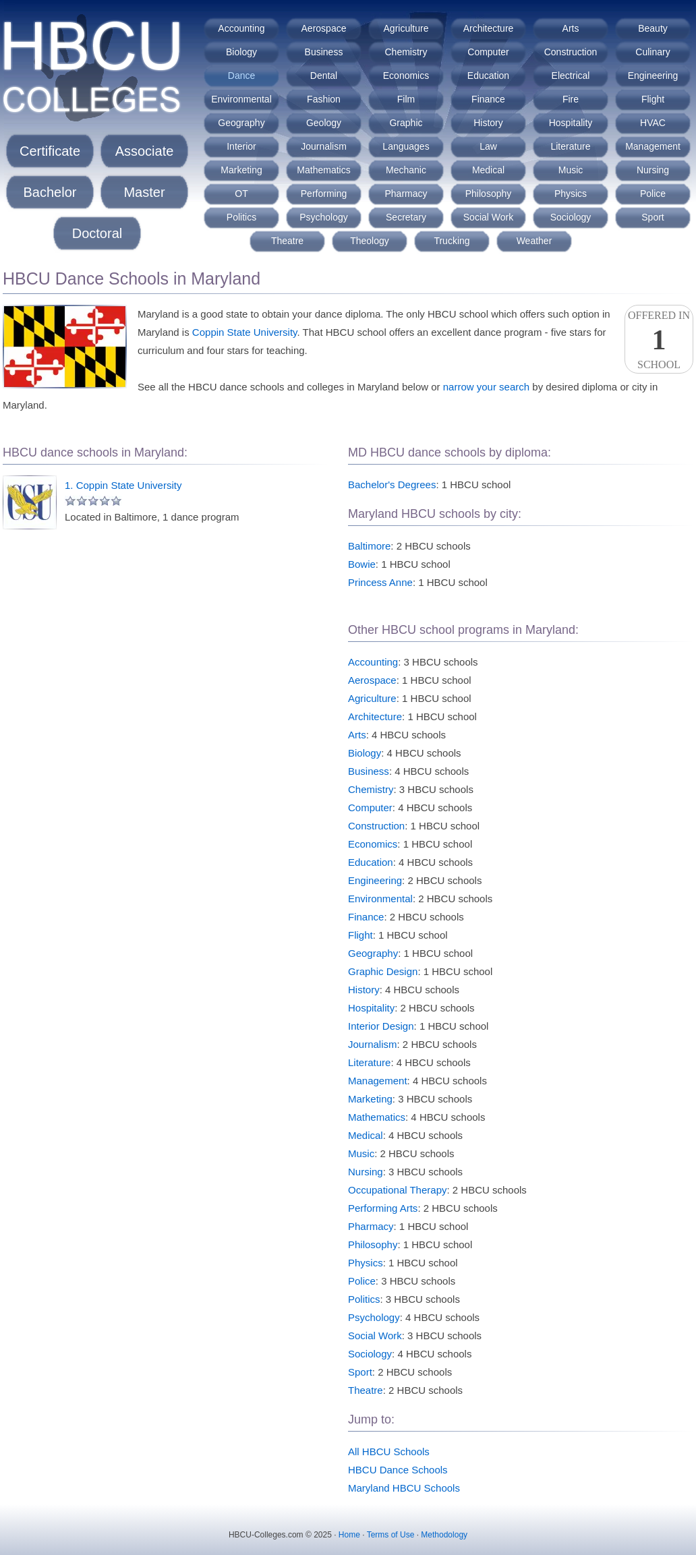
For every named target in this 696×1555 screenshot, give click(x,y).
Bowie (362, 564)
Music (570, 170)
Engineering (653, 75)
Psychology (323, 217)
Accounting (241, 28)
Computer (488, 52)
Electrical (571, 75)
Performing (324, 193)
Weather (534, 240)
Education (488, 75)
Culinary (652, 52)
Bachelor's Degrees (392, 484)
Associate (144, 151)
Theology (369, 240)
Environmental (241, 99)
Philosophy (488, 193)
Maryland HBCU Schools (404, 1488)
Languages (405, 146)
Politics (241, 217)
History (488, 122)
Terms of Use (391, 1534)
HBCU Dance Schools (398, 1469)
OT (241, 193)
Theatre (287, 240)
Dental (323, 75)
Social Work (488, 217)
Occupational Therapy (397, 1190)
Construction (571, 52)
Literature (570, 146)
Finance (488, 99)
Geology (323, 122)
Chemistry (405, 52)
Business (324, 52)
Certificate (50, 151)
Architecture (488, 28)
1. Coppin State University (123, 485)
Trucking (451, 240)
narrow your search (486, 386)
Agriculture (406, 28)
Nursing (653, 170)
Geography (241, 122)
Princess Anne (380, 582)
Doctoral (97, 233)
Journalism (324, 146)
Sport (652, 217)
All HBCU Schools (389, 1451)
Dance (241, 75)
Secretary (406, 217)
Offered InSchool (659, 340)
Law (488, 146)
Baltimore (369, 546)
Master (144, 192)
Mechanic (406, 170)
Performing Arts (382, 1208)
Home (349, 1534)
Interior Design (381, 1026)
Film (406, 99)
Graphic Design (382, 971)
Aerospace (324, 28)
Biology (241, 52)
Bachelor (50, 192)
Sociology (570, 217)
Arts (570, 28)
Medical (488, 170)
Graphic (405, 122)
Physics (570, 193)
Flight (652, 99)
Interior (241, 146)
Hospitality (571, 122)
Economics (406, 75)
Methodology (444, 1534)
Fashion (324, 99)
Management (652, 146)
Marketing (241, 170)
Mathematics (323, 170)
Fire (570, 99)
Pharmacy (405, 193)
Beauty (653, 28)
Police (653, 193)
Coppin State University (244, 332)
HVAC (653, 122)
